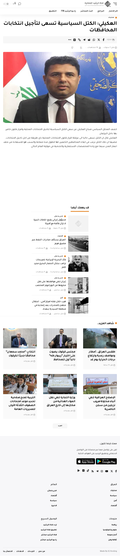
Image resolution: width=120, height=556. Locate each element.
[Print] (74, 39)
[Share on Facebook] (103, 39)
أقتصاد (60, 236)
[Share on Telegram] (84, 39)
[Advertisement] (60, 175)
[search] (19, 4)
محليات (111, 17)
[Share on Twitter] (99, 39)
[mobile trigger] (114, 4)
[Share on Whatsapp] (94, 39)
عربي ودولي (58, 216)
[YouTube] (106, 471)
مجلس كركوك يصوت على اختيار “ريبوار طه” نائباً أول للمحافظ (61, 356)
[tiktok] (88, 471)
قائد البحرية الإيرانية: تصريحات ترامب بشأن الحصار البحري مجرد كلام (50, 264)
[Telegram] (97, 471)
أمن (61, 298)
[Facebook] (116, 471)
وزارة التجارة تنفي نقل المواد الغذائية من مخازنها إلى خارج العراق (60, 401)
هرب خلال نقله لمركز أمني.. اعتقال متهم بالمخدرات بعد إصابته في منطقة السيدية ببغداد (49, 306)
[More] (70, 39)
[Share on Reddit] (89, 39)
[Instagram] (102, 471)
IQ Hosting (112, 552)
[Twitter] (111, 471)
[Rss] (92, 471)
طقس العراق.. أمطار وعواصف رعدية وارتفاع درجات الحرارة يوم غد (101, 356)
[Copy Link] (79, 39)
